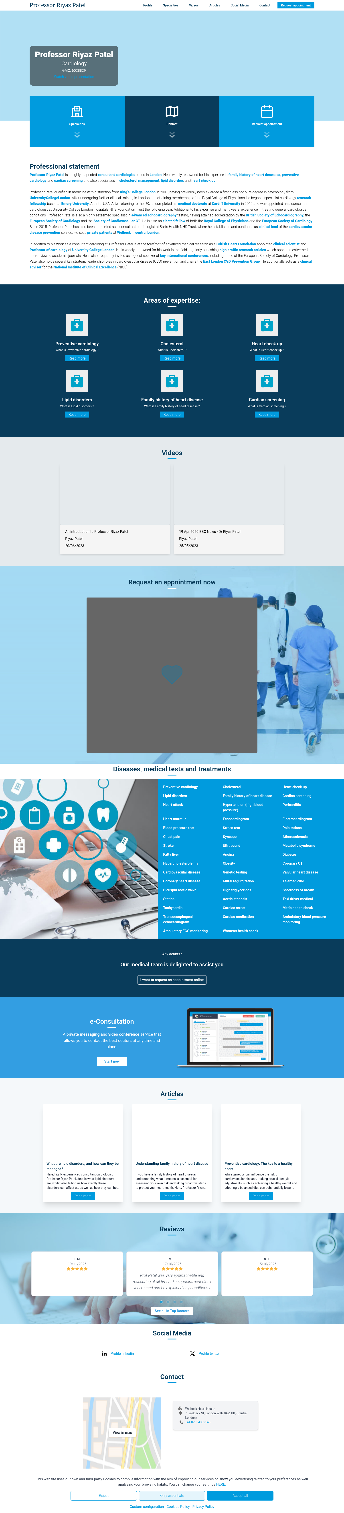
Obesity (229, 863)
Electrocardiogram (297, 819)
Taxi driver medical (298, 899)
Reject (104, 1495)
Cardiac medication (238, 917)
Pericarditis (292, 805)
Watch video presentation (74, 77)
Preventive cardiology (180, 787)
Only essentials (172, 1495)
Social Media (240, 5)
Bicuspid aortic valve (179, 890)
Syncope (230, 837)
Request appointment (296, 5)
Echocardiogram (236, 819)
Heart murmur (174, 819)
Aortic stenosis (235, 899)
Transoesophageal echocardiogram (178, 919)
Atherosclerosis (295, 837)
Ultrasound (232, 845)
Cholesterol (232, 787)
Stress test (231, 828)
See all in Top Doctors (172, 1311)
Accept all (240, 1495)
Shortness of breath (298, 890)
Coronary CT (293, 863)
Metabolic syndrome (299, 845)
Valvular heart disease (300, 872)
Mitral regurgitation (238, 881)
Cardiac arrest (234, 908)
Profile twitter (209, 1353)
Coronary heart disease (181, 881)
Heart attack (173, 805)
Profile (147, 5)
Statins (168, 899)
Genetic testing (235, 872)
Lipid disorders (175, 796)
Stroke (168, 845)
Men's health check (298, 908)
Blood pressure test (178, 828)
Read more (77, 358)
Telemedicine (293, 881)
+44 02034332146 (197, 1422)
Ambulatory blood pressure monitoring (304, 919)
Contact (264, 5)
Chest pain (171, 837)
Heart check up (295, 787)
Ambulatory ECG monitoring (185, 931)
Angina (228, 854)
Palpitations (292, 828)
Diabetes (290, 854)
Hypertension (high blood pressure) (243, 807)
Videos (193, 5)
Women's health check (240, 931)
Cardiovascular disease (181, 872)
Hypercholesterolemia (180, 863)
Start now (111, 1061)
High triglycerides (237, 890)
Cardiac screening (297, 796)
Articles (214, 5)
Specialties (170, 5)
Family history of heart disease (247, 796)
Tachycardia (172, 908)
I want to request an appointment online (172, 980)
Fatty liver (171, 854)
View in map (122, 1432)
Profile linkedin (122, 1353)
